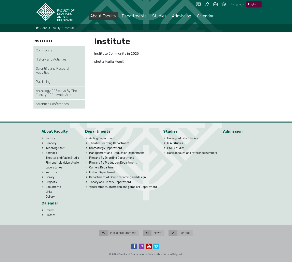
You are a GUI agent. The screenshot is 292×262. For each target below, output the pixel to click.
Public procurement (117, 233)
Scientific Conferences (52, 104)
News (152, 233)
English (252, 4)
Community (44, 50)
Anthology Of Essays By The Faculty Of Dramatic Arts (56, 93)
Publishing (43, 82)
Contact (179, 233)
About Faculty (51, 28)
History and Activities (51, 59)
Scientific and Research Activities (53, 71)
